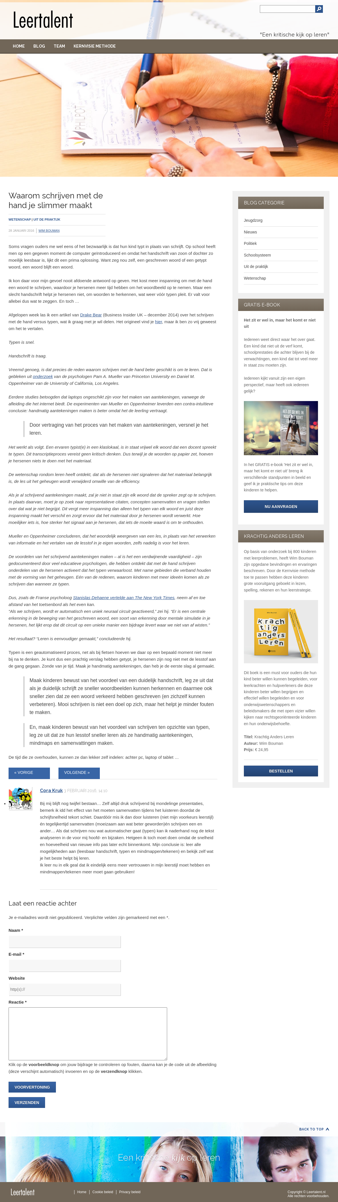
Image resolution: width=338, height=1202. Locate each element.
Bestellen (281, 771)
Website (17, 978)
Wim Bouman (49, 230)
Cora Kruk (51, 790)
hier (158, 321)
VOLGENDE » (77, 772)
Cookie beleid (102, 1192)
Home (19, 46)
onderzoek (43, 376)
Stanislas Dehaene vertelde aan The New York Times (124, 597)
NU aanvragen (281, 506)
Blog (39, 46)
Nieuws (250, 232)
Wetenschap (20, 219)
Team (59, 46)
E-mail (16, 954)
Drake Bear (91, 314)
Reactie (18, 1002)
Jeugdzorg (253, 220)
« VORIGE (23, 772)
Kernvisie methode (95, 46)
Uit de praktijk (46, 219)
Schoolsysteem (257, 255)
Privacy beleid (130, 1192)
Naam (16, 930)
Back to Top (311, 1129)
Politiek (250, 243)
